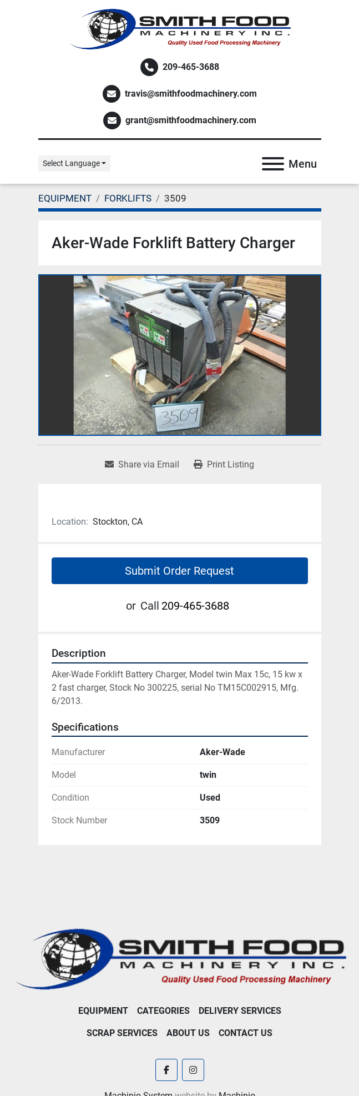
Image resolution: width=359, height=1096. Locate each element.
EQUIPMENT (103, 1010)
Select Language (71, 163)
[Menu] (273, 163)
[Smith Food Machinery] (179, 958)
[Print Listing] (223, 464)
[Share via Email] (142, 464)
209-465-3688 (191, 67)
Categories (163, 1010)
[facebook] (166, 1070)
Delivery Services (240, 1010)
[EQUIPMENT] (65, 198)
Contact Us (245, 1033)
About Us (188, 1033)
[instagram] (193, 1070)
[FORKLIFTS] (127, 198)
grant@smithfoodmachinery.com (190, 120)
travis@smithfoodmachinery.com (191, 93)
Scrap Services (122, 1033)
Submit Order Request (179, 570)
